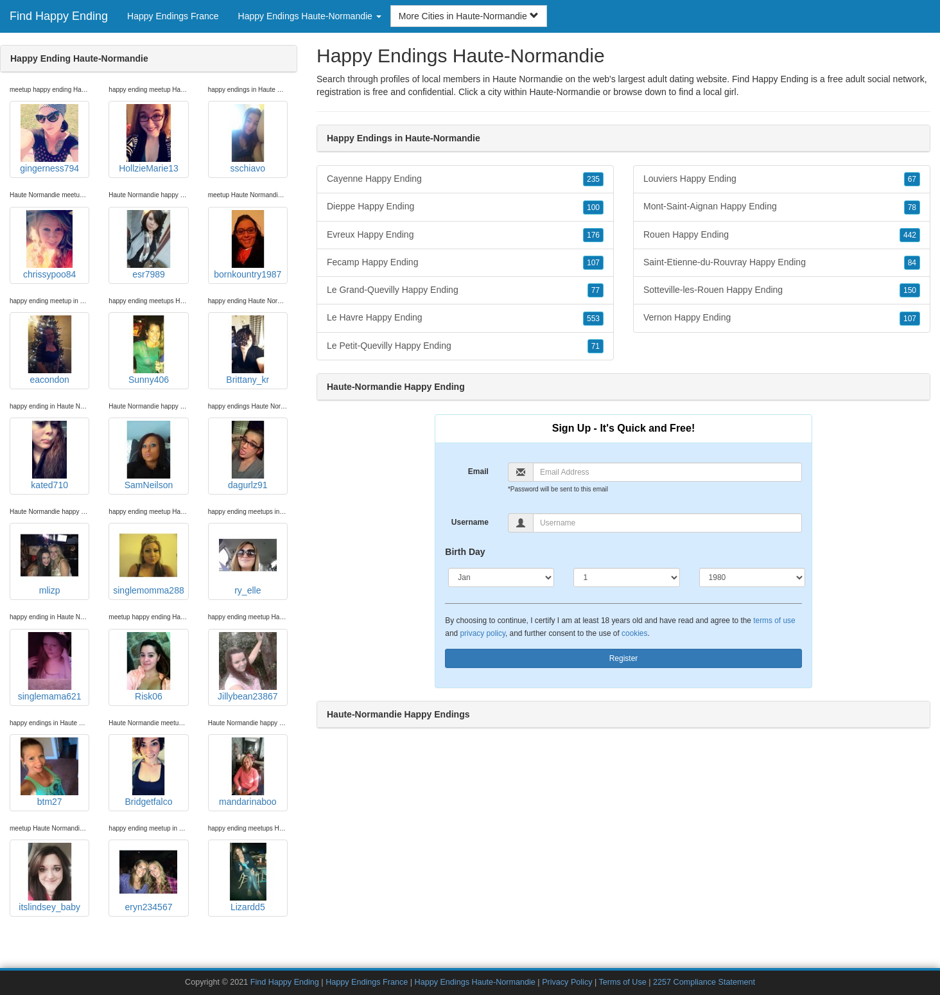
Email (478, 471)
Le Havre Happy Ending (465, 318)
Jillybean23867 (247, 666)
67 (912, 179)
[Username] (667, 523)
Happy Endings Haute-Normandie (475, 982)
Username (470, 522)
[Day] (626, 577)
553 (593, 318)
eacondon (49, 350)
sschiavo (248, 138)
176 (593, 235)
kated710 (49, 455)
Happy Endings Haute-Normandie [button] (309, 16)
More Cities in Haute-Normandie (469, 16)
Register (623, 658)
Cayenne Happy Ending (465, 179)
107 (593, 262)
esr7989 (148, 244)
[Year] (752, 577)
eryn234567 (148, 877)
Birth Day (465, 552)
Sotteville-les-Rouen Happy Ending (781, 290)
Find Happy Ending (59, 16)
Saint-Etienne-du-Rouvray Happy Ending (781, 263)
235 (593, 179)
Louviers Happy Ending (781, 179)
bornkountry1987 (247, 244)
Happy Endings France (172, 16)
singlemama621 (50, 666)
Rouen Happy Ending (781, 235)
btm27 (49, 772)
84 (912, 262)
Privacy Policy (567, 982)
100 (593, 207)
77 (595, 290)
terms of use (774, 620)
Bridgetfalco (148, 772)
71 (595, 346)
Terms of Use (623, 982)
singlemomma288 (148, 560)
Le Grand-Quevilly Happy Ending (465, 290)
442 (909, 235)
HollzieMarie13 (148, 138)
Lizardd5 (248, 877)
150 (909, 290)
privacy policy (482, 633)
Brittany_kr (248, 350)
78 (912, 207)
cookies (634, 633)
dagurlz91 (248, 455)
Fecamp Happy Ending (465, 263)
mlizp (49, 560)
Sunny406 (148, 350)
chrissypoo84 (49, 244)
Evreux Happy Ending (465, 235)
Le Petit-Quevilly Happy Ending (465, 346)
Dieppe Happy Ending (465, 207)
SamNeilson (148, 455)
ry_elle (248, 560)
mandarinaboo (248, 772)
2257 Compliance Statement (704, 982)
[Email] (667, 472)
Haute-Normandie (564, 92)
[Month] (501, 577)
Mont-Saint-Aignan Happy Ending (781, 207)
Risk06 (148, 666)
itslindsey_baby (49, 877)
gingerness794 (49, 138)
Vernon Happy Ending (781, 318)
